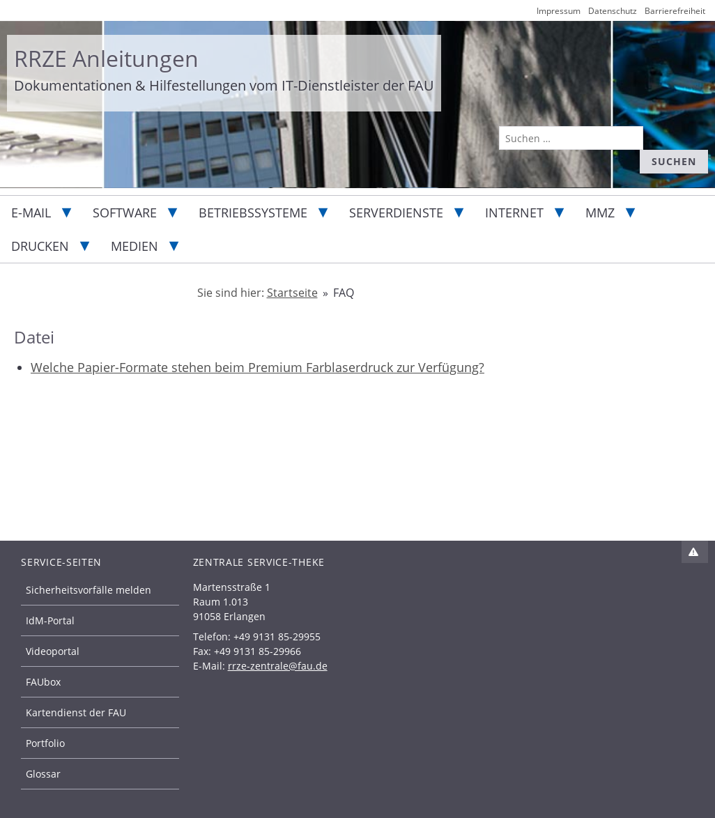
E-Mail (31, 212)
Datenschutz (612, 11)
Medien (134, 246)
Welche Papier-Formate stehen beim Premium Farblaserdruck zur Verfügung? (257, 367)
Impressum (559, 11)
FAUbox (43, 681)
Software (125, 212)
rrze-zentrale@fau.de (278, 665)
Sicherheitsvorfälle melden (88, 589)
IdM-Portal (50, 620)
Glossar (43, 773)
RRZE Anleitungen (106, 58)
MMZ (600, 212)
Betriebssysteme (253, 212)
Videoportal (52, 651)
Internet (514, 212)
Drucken (40, 246)
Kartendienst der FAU (76, 712)
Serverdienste (396, 212)
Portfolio (45, 743)
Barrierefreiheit (675, 11)
